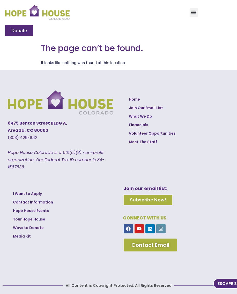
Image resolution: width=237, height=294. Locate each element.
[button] (194, 12)
